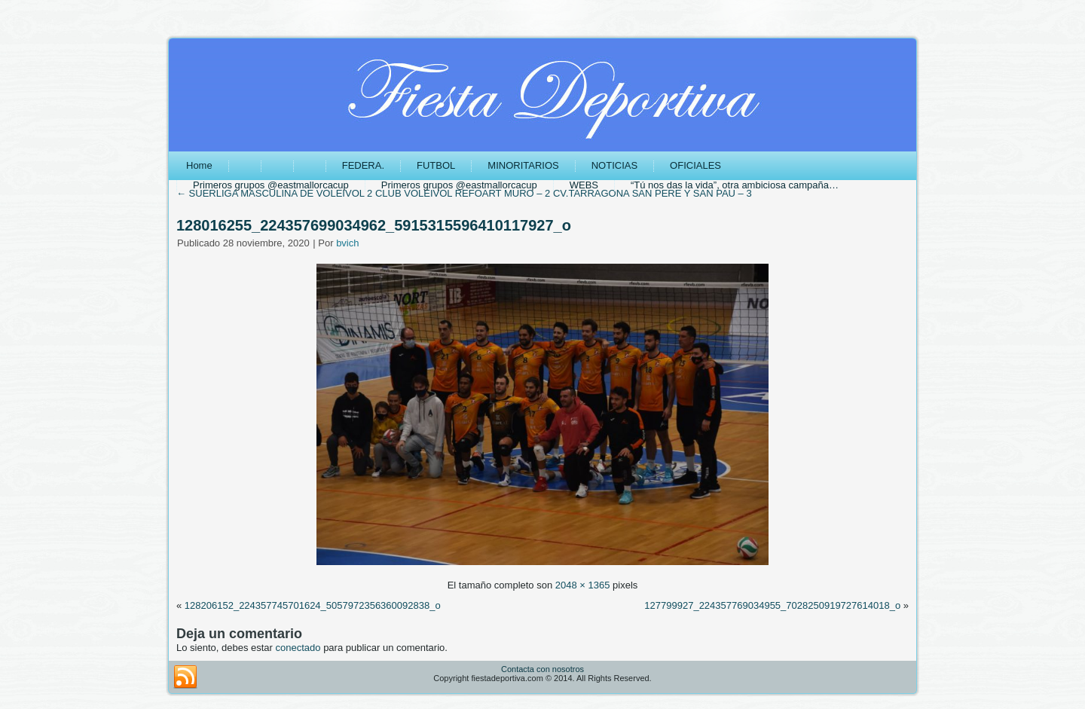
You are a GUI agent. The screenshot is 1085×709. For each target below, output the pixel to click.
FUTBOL (436, 165)
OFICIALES (695, 165)
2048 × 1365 (582, 585)
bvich (347, 243)
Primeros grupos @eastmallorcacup (271, 185)
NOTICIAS (614, 165)
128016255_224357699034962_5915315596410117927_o (373, 225)
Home (199, 165)
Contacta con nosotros (542, 669)
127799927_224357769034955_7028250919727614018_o (772, 605)
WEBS (584, 185)
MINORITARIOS (522, 165)
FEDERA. (363, 165)
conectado (298, 647)
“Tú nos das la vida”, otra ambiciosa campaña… (735, 185)
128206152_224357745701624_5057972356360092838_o (313, 605)
